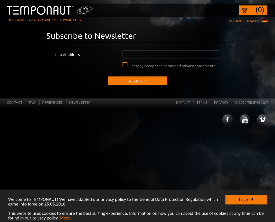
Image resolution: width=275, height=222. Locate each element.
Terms (202, 102)
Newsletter (79, 102)
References (52, 102)
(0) (259, 9)
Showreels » (70, 20)
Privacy (221, 102)
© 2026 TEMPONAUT (251, 102)
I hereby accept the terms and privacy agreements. (173, 65)
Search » (236, 20)
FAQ (32, 102)
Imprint (183, 102)
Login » (253, 20)
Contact (14, 102)
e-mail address (67, 54)
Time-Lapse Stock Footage (29, 20)
